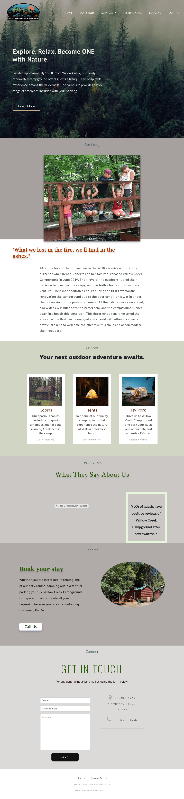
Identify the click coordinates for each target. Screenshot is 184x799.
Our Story (87, 13)
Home (69, 13)
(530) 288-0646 (126, 720)
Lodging (155, 13)
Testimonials (132, 13)
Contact (175, 13)
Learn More (26, 106)
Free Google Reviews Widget (71, 506)
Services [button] (107, 13)
